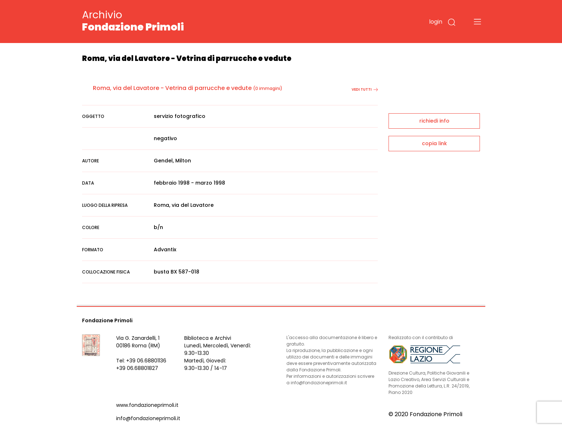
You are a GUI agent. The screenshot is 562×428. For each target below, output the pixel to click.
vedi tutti (365, 89)
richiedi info (434, 120)
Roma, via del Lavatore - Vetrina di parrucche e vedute (172, 88)
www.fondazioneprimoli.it (147, 405)
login (435, 22)
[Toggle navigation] (477, 21)
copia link (434, 143)
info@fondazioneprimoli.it (148, 418)
